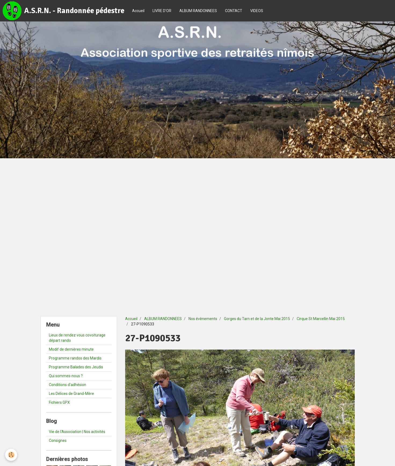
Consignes (58, 440)
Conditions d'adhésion (67, 385)
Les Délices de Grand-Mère (71, 393)
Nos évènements (203, 319)
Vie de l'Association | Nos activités (77, 432)
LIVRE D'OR (162, 11)
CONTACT (233, 11)
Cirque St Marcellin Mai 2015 (321, 319)
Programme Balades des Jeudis (76, 367)
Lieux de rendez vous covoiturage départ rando (77, 338)
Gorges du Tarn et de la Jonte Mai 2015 (257, 319)
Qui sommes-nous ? (66, 376)
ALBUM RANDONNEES (198, 11)
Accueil (138, 11)
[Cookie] (11, 455)
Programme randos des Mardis (75, 358)
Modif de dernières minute (71, 349)
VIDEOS (256, 11)
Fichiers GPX (59, 402)
